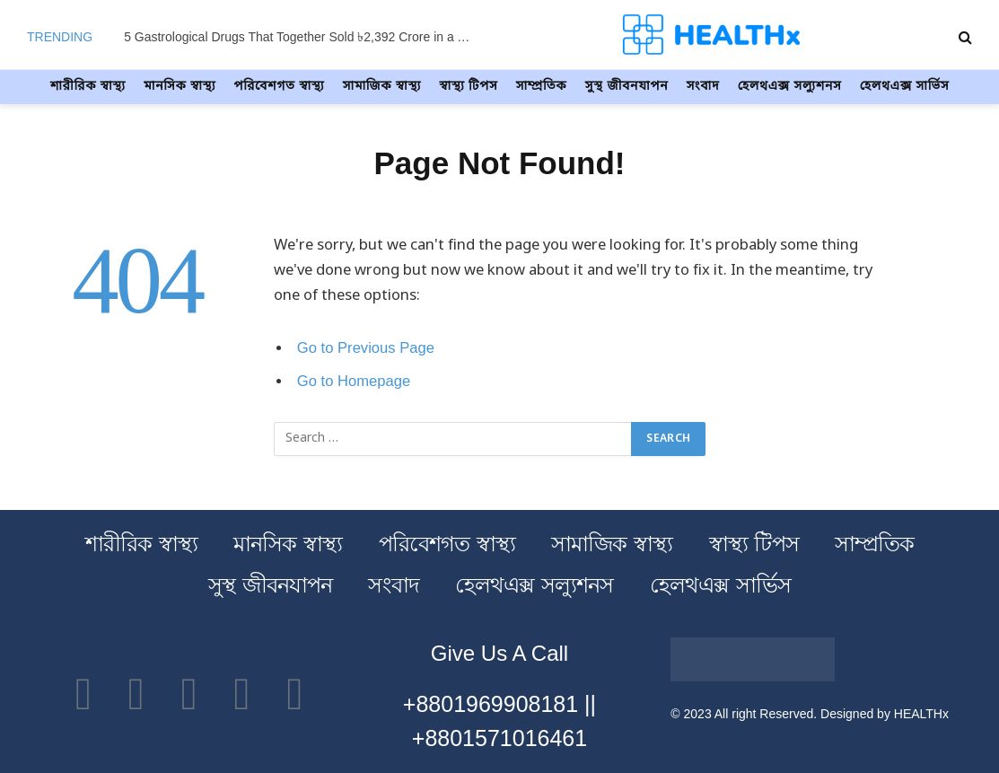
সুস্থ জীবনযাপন (627, 86)
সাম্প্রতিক (541, 86)
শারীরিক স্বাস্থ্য (88, 86)
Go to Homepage (353, 381)
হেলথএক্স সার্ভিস (905, 86)
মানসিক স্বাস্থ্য (179, 86)
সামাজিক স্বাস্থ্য (382, 86)
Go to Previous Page (365, 347)
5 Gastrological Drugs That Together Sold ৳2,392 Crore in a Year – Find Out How (303, 37)
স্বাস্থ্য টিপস (468, 86)
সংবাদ (703, 86)
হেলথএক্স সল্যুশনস (790, 86)
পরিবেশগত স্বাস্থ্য (279, 86)
